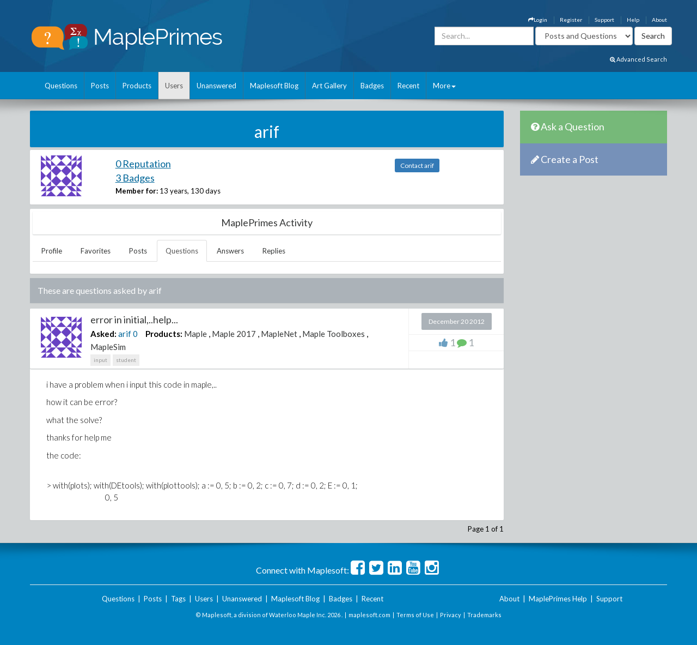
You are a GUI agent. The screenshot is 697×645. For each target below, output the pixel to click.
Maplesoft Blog (274, 85)
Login (537, 19)
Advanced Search (638, 59)
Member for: (136, 190)
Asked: (103, 334)
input (100, 360)
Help (633, 19)
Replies (273, 250)
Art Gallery (329, 85)
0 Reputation (143, 164)
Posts (100, 85)
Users (174, 85)
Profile (51, 250)
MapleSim (108, 347)
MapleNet (279, 334)
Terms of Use (415, 614)
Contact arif (417, 165)
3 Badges (135, 178)
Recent (408, 85)
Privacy (450, 614)
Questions (61, 85)
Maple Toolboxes (333, 334)
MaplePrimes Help (558, 598)
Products (137, 85)
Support (604, 19)
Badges (372, 85)
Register (571, 19)
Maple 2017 (234, 334)
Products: (163, 334)
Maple (195, 334)
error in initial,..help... (134, 319)
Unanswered (216, 85)
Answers (230, 250)
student (126, 360)
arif (124, 334)
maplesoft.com (369, 614)
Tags (178, 598)
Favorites (96, 250)
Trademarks (484, 614)
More (444, 85)
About (659, 19)
